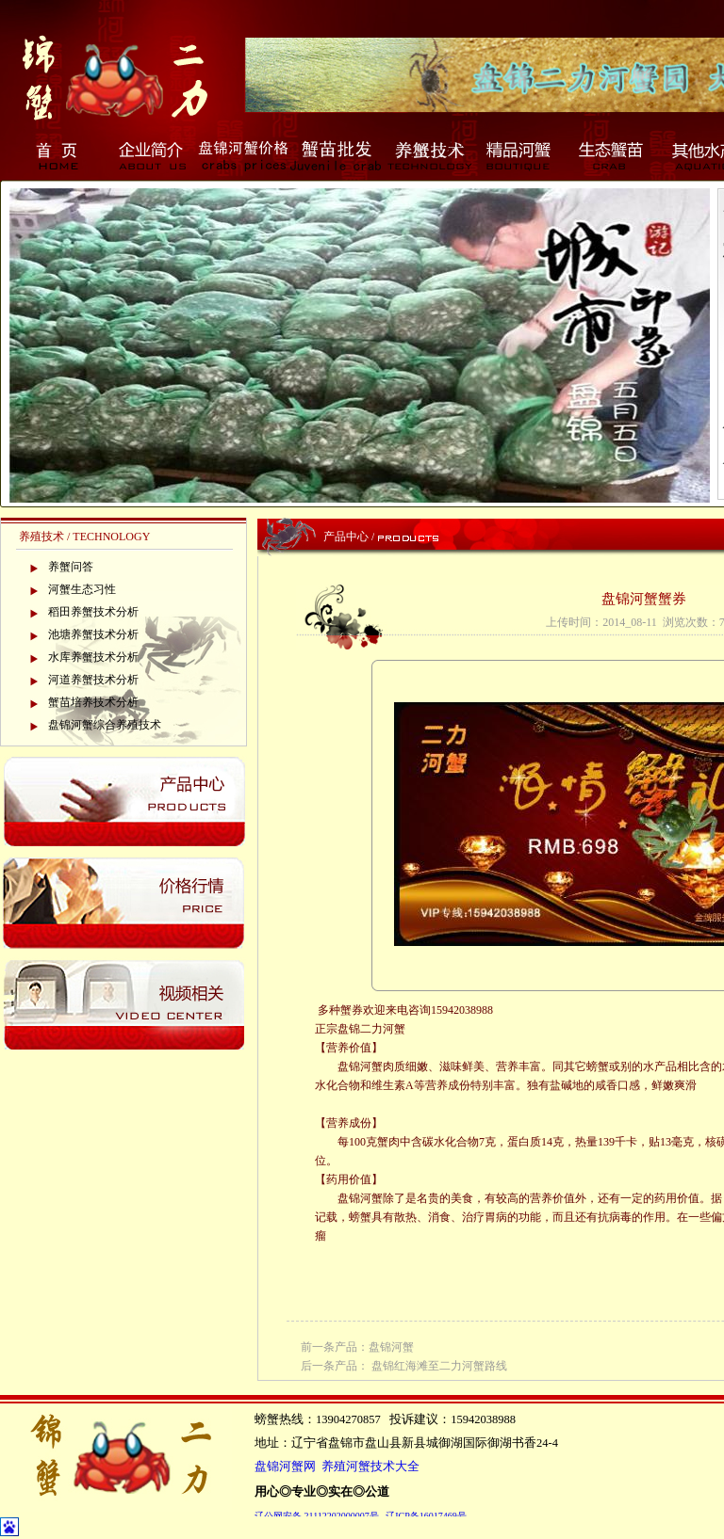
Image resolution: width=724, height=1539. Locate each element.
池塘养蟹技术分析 (93, 634)
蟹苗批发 (335, 155)
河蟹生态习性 (82, 589)
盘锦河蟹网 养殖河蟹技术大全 (337, 1466)
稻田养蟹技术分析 (93, 611)
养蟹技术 (428, 155)
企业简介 (151, 155)
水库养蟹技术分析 (93, 657)
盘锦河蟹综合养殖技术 (104, 724)
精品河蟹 (520, 155)
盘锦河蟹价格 (243, 155)
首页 (58, 155)
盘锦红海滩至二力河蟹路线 (439, 1365)
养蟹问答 (70, 566)
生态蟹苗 (613, 155)
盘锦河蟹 (391, 1347)
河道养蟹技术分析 (93, 679)
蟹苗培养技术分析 (93, 702)
